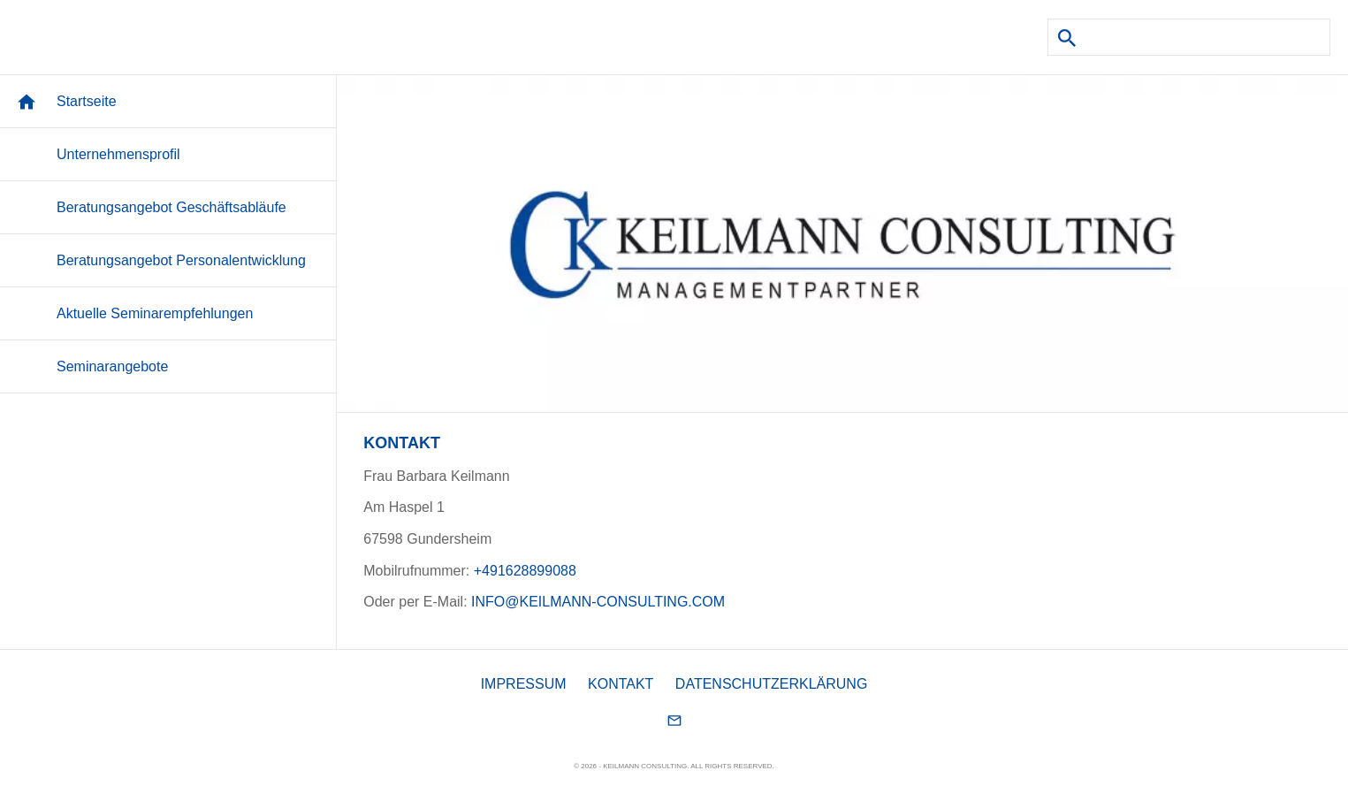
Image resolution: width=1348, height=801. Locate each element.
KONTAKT (620, 683)
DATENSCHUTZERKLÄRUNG (771, 683)
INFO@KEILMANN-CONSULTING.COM (598, 601)
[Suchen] (1188, 37)
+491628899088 (525, 570)
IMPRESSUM (524, 683)
